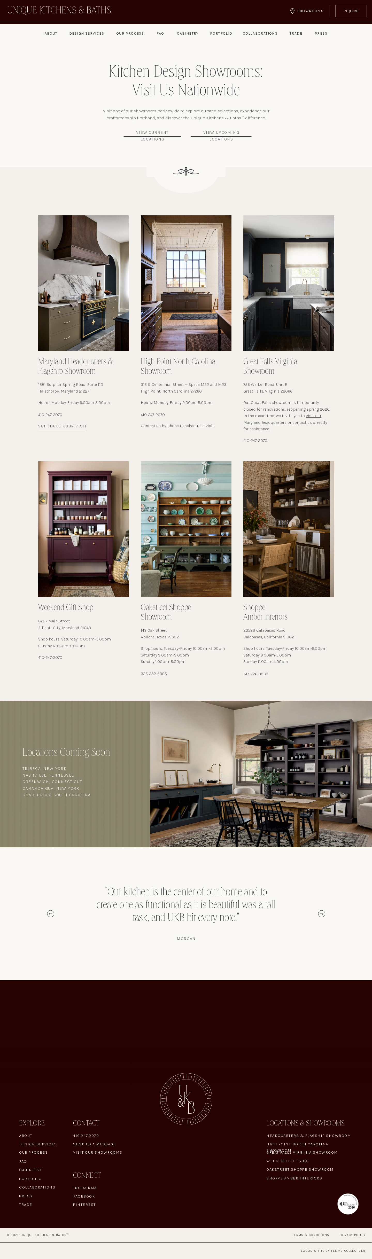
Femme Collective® (348, 1251)
